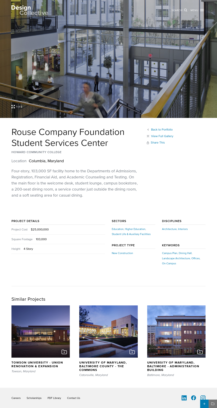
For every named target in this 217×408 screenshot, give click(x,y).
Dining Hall (185, 253)
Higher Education (135, 228)
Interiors (183, 228)
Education (118, 228)
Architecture (169, 228)
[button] (197, 10)
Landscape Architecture (176, 258)
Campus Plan (169, 253)
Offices (195, 258)
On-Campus (169, 263)
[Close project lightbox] (159, 136)
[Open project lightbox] (83, 106)
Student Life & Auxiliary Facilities (131, 234)
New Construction (122, 253)
